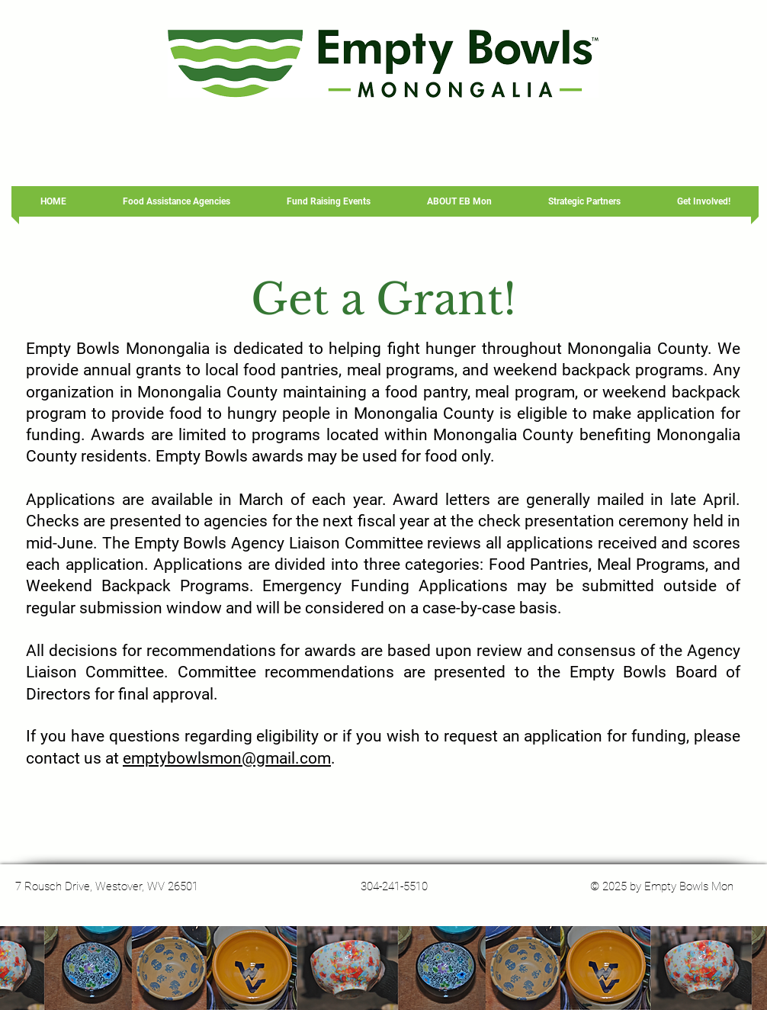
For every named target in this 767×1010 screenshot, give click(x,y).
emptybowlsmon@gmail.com (227, 758)
